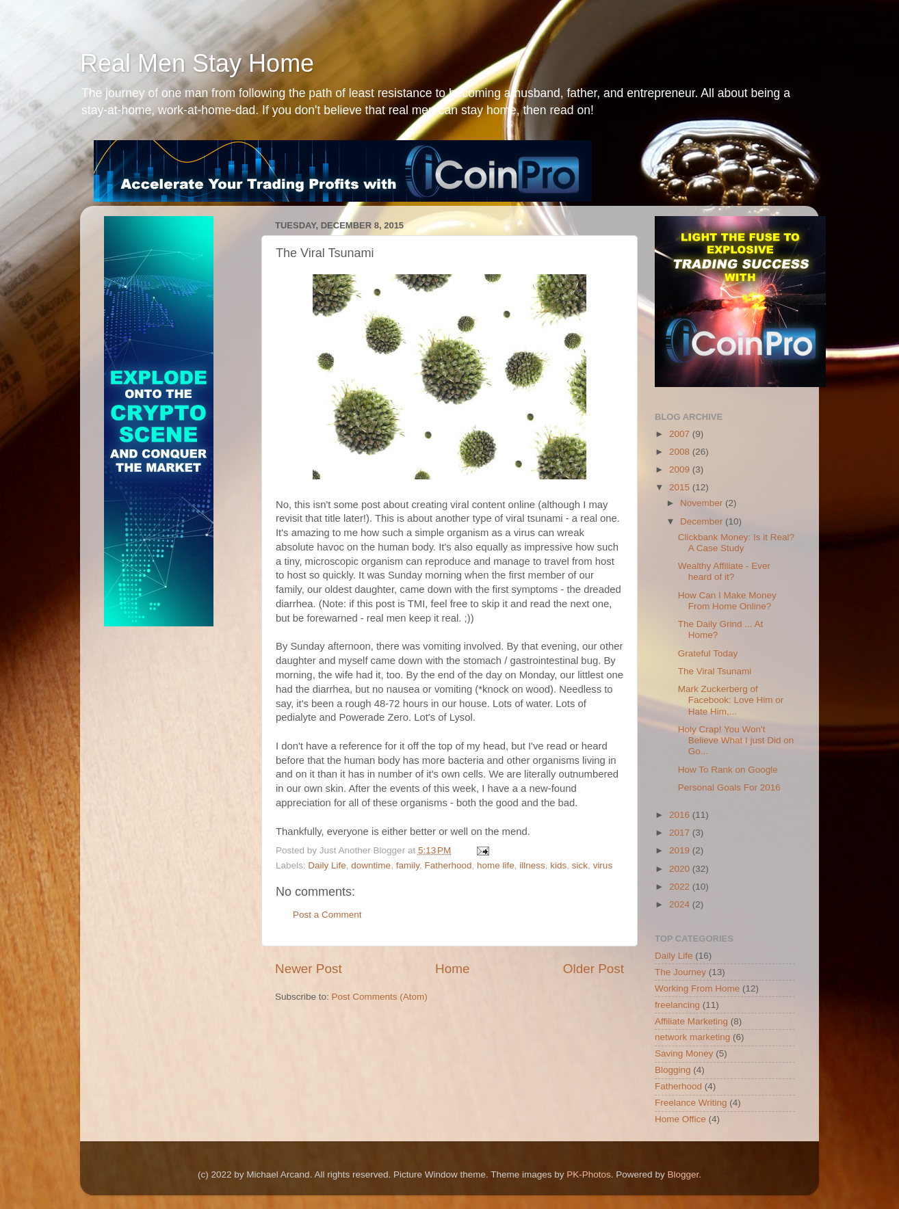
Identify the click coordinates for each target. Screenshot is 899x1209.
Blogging (673, 1070)
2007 (680, 434)
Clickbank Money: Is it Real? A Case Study (736, 542)
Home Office (680, 1119)
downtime (371, 865)
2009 (680, 469)
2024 (680, 904)
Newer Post (308, 968)
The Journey (680, 972)
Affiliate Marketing (691, 1021)
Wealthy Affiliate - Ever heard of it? (724, 571)
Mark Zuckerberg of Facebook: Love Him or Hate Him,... (731, 700)
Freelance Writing (691, 1103)
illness (532, 865)
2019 (680, 850)
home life (495, 865)
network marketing (692, 1037)
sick (580, 865)
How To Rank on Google (728, 770)
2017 (680, 832)
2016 (680, 815)
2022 (680, 886)
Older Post (593, 968)
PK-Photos (588, 1174)
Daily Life (327, 865)
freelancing (677, 1005)
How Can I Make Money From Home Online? (727, 600)
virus (603, 865)
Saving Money (684, 1053)
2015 (680, 487)
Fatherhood (447, 865)
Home (452, 968)
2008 (680, 452)
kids (558, 865)
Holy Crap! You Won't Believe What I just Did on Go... (736, 740)
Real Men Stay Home (197, 63)
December (702, 521)
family (407, 865)
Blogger (683, 1174)
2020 (680, 869)
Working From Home (697, 988)
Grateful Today (708, 653)
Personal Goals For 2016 (729, 787)
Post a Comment (327, 914)
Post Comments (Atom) (380, 997)
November (702, 503)
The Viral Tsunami (715, 671)
